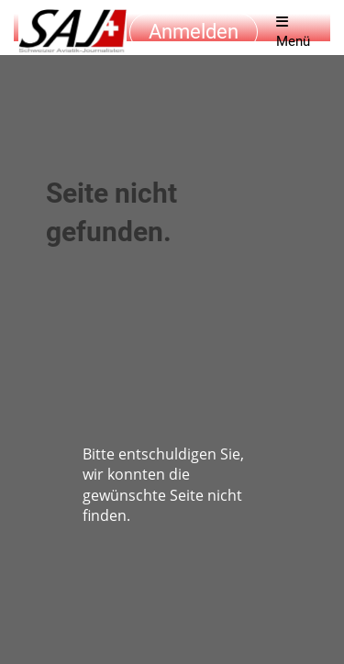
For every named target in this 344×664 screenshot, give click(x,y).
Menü (293, 32)
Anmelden (194, 31)
